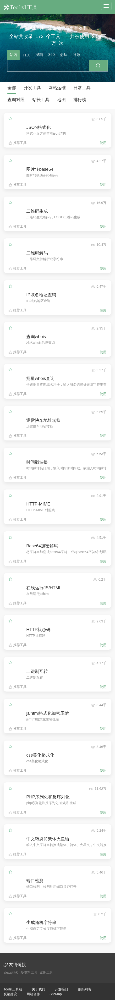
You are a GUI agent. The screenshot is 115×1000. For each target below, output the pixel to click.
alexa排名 (11, 972)
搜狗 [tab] (39, 55)
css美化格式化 (40, 755)
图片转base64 (39, 169)
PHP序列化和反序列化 (48, 797)
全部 (11, 87)
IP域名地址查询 (41, 294)
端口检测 (35, 880)
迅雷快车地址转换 (43, 420)
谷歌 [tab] (77, 55)
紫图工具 (46, 972)
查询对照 (16, 99)
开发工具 (32, 87)
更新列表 (84, 989)
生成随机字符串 (41, 922)
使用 (103, 143)
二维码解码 (37, 253)
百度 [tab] (26, 55)
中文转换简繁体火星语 (47, 838)
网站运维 (57, 87)
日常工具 (82, 87)
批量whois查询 (40, 378)
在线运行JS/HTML (43, 587)
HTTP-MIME (38, 504)
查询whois (36, 336)
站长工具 (40, 99)
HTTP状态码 (38, 629)
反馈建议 (10, 994)
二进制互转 (37, 671)
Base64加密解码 (42, 546)
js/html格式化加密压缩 (47, 713)
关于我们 (38, 989)
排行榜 (79, 99)
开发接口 (61, 989)
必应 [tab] (64, 55)
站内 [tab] (13, 55)
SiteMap (55, 994)
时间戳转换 (37, 462)
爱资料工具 (29, 972)
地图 (61, 99)
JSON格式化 (38, 127)
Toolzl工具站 (13, 989)
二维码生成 (37, 211)
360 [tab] (51, 55)
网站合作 (33, 994)
